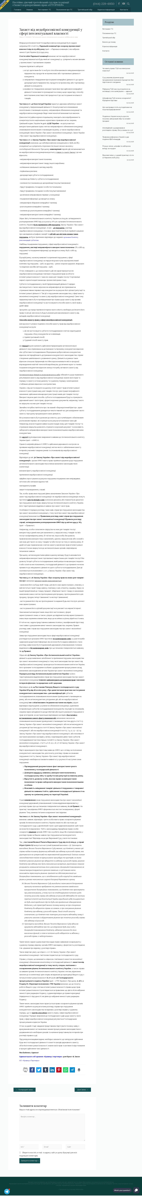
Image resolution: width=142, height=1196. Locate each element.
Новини (29, 10)
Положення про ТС (64, 10)
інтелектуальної (52, 37)
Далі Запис (82, 1090)
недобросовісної (69, 37)
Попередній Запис (24, 1090)
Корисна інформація (106, 10)
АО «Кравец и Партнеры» (29, 1060)
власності (38, 37)
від (34, 37)
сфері (76, 37)
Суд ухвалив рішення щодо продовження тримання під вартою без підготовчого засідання (116, 80)
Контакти (124, 10)
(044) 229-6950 (103, 4)
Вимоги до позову (109, 42)
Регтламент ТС (44, 10)
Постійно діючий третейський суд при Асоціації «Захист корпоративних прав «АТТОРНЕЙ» (43, 4)
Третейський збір (85, 10)
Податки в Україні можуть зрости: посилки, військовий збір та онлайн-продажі (116, 119)
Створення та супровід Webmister (71, 1190)
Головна (17, 10)
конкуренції (60, 37)
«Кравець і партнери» (53, 1057)
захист (44, 37)
